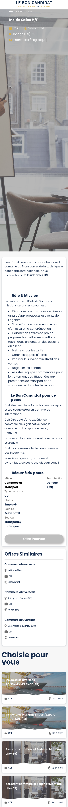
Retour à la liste (20, 11)
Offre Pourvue (34, 539)
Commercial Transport (13, 485)
